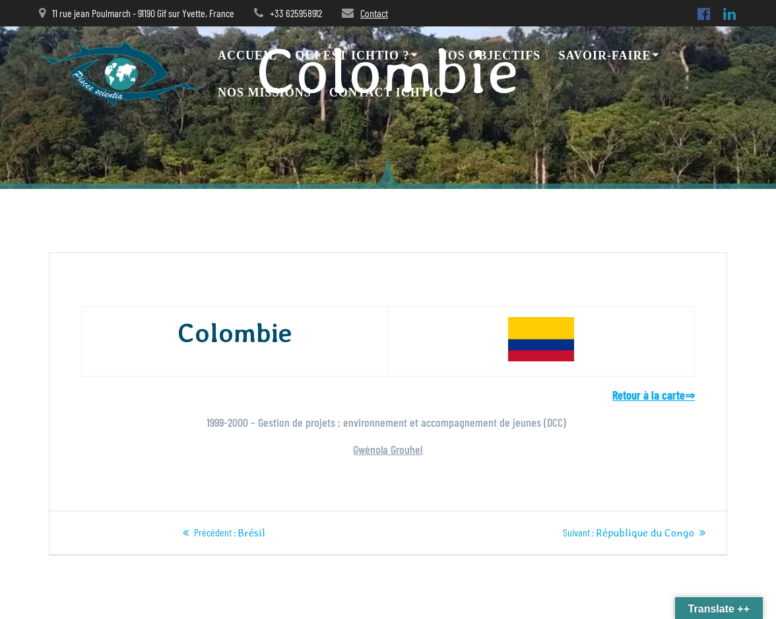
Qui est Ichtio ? (352, 55)
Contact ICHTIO (386, 92)
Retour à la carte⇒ (653, 395)
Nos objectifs (490, 55)
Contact (374, 13)
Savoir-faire (605, 55)
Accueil (247, 55)
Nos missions (264, 92)
